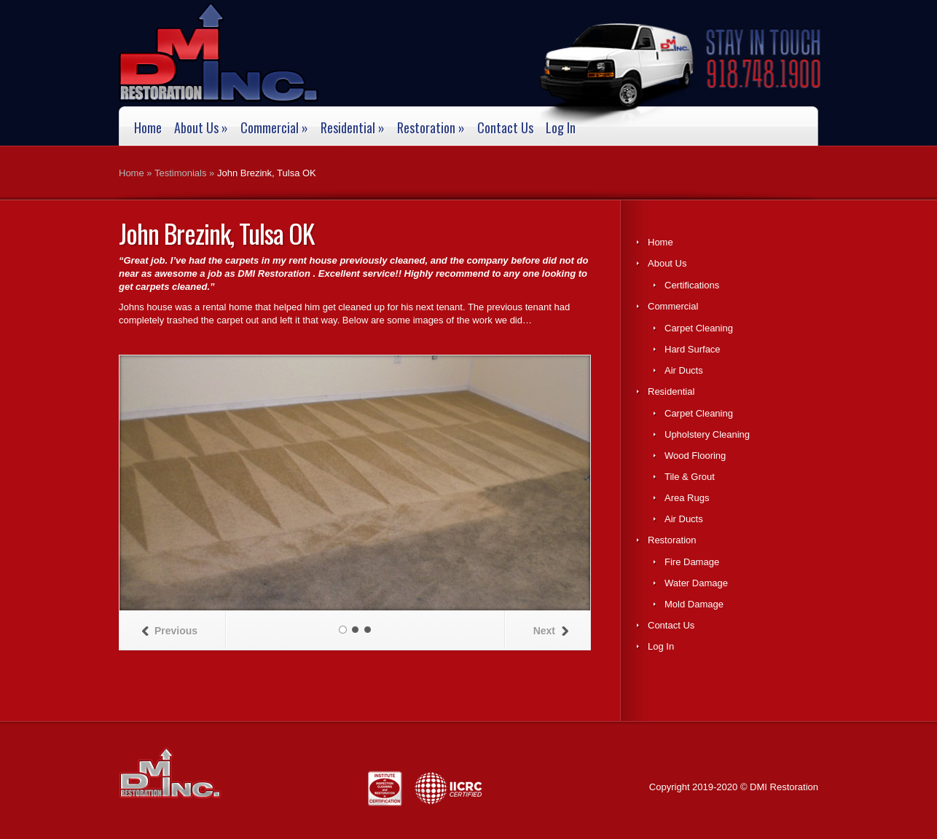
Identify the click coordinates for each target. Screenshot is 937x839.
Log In (561, 128)
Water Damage (696, 583)
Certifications (691, 285)
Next (550, 631)
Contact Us (505, 128)
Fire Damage (691, 561)
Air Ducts (683, 370)
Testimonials (180, 173)
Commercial (274, 128)
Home (148, 128)
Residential (353, 128)
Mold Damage (694, 604)
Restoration (431, 128)
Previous (169, 631)
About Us (201, 128)
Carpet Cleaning (698, 328)
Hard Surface (692, 349)
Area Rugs (686, 497)
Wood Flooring (695, 455)
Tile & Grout (689, 476)
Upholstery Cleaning (707, 434)
